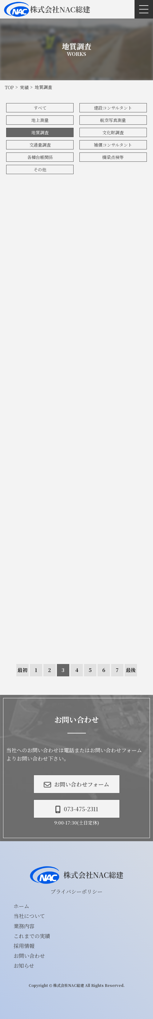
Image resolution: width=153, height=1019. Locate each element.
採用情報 (24, 946)
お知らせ (24, 965)
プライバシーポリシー (76, 891)
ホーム (21, 906)
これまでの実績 (32, 936)
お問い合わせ (29, 955)
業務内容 (24, 926)
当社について (29, 916)
